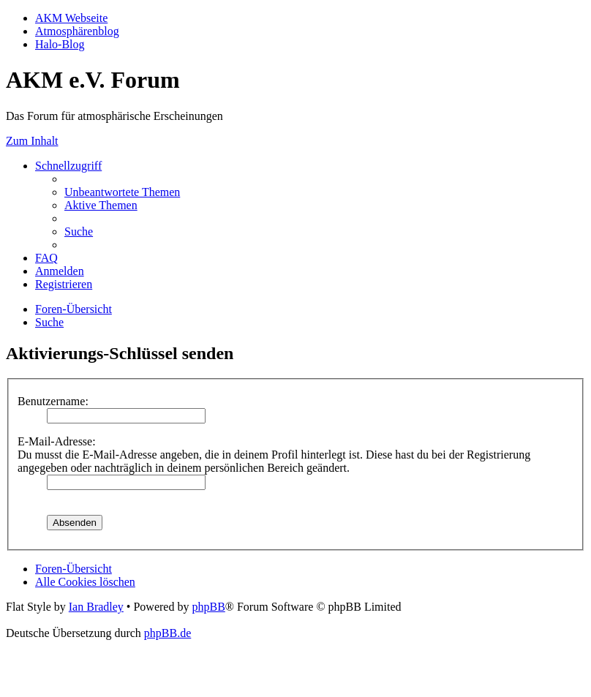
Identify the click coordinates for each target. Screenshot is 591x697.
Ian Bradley (96, 606)
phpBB (208, 606)
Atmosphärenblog (77, 31)
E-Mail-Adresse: (57, 441)
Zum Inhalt (32, 141)
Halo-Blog (60, 44)
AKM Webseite (71, 18)
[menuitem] (122, 192)
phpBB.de (167, 633)
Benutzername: (53, 401)
